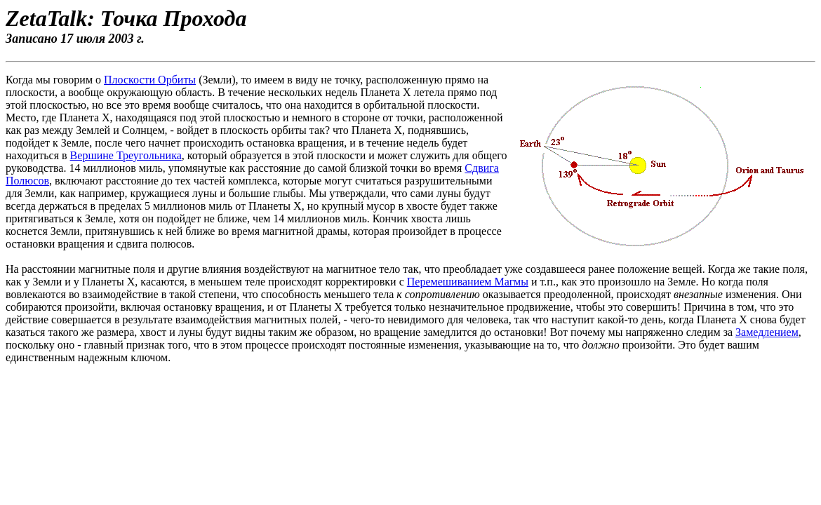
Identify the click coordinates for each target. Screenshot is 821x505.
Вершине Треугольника (126, 155)
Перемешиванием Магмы (467, 282)
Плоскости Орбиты (150, 80)
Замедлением (767, 332)
